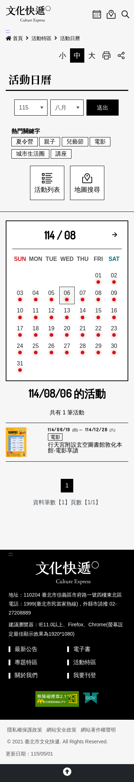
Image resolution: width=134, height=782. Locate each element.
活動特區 (41, 38)
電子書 (81, 649)
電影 (100, 142)
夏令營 (24, 142)
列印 (106, 55)
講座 (61, 154)
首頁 (14, 38)
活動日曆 (70, 38)
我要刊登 (84, 675)
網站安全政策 (61, 730)
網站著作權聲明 (98, 730)
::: (8, 31)
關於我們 (26, 675)
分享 (121, 55)
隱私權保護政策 (24, 730)
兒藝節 (75, 142)
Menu (82, 14)
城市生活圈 (30, 154)
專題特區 (26, 662)
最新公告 (26, 649)
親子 (49, 142)
